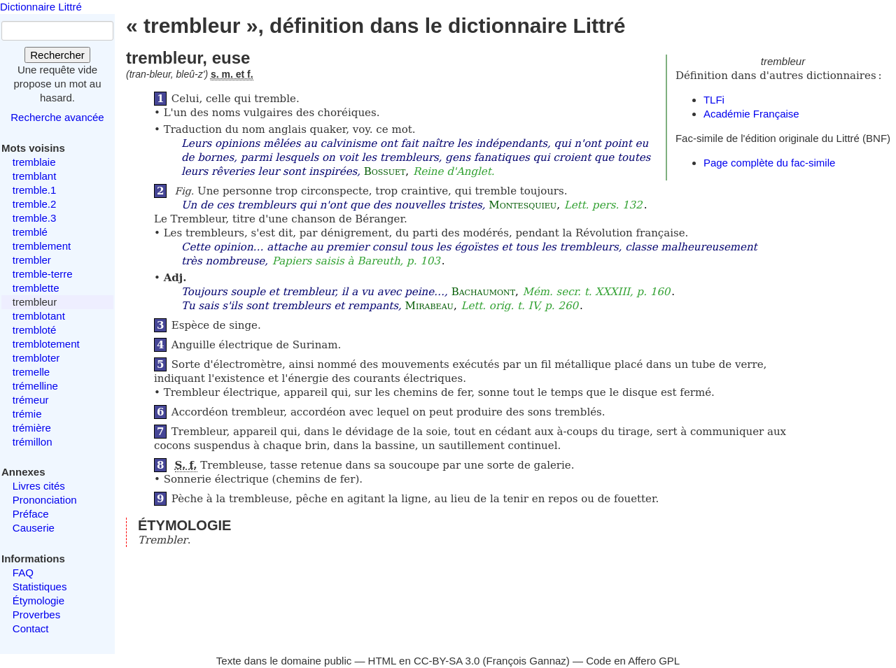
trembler (32, 260)
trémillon (32, 442)
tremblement (42, 246)
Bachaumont (483, 291)
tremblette (36, 288)
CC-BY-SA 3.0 (447, 661)
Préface (31, 514)
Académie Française (751, 114)
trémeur (31, 400)
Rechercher (57, 55)
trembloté (35, 330)
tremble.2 (35, 204)
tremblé (30, 232)
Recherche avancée (57, 117)
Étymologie (38, 600)
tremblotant (39, 316)
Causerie (34, 528)
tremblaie (34, 162)
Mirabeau (429, 305)
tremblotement (46, 344)
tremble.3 (35, 218)
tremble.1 (35, 190)
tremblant (35, 176)
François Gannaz (526, 661)
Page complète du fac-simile (769, 163)
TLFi (714, 100)
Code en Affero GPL (633, 661)
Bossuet (385, 171)
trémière (32, 428)
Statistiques (40, 586)
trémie (27, 414)
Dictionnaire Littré (41, 7)
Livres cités (39, 486)
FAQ (23, 572)
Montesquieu (522, 205)
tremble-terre (43, 274)
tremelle (31, 372)
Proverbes (36, 614)
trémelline (35, 386)
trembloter (36, 358)
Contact (31, 628)
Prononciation (45, 500)
